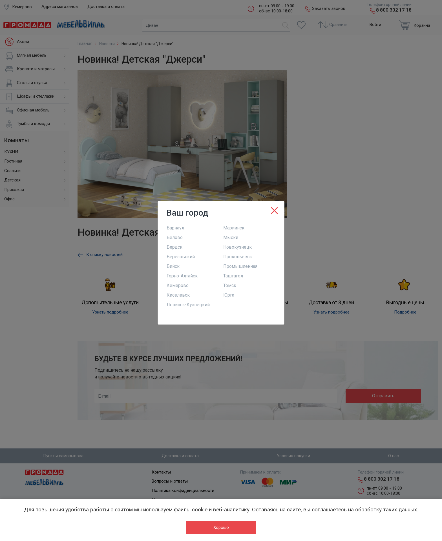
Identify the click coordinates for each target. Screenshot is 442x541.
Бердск (174, 247)
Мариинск (233, 228)
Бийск (173, 266)
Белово (175, 237)
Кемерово (178, 285)
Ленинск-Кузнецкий (188, 304)
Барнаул (175, 228)
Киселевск (178, 295)
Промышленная (240, 266)
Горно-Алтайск (182, 276)
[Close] (274, 209)
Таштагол (233, 276)
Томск (229, 285)
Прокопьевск (237, 256)
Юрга (228, 295)
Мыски (230, 237)
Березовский (181, 256)
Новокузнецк (237, 247)
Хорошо (221, 527)
